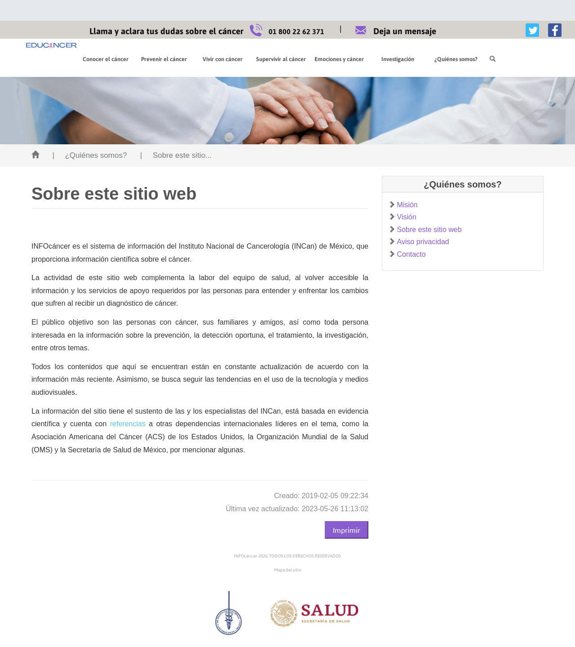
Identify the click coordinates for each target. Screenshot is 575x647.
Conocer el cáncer (105, 59)
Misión (407, 205)
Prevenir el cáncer (164, 59)
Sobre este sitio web (429, 229)
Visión (406, 217)
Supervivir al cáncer (281, 59)
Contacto (411, 254)
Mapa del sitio (287, 569)
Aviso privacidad (423, 241)
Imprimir (346, 529)
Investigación (397, 59)
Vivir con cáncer (223, 59)
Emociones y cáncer (339, 59)
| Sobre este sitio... (176, 155)
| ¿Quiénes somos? (89, 155)
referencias (128, 424)
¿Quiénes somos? (456, 59)
